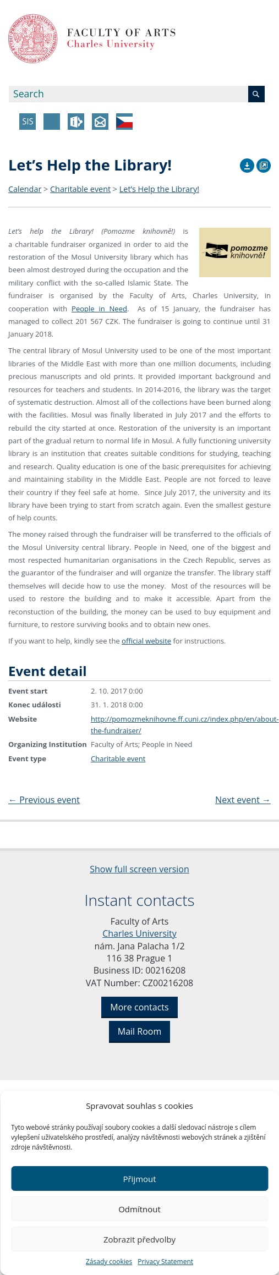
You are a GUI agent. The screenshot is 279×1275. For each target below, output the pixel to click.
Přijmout (139, 1178)
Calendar (24, 189)
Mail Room (139, 1031)
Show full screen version (139, 869)
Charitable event (80, 189)
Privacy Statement (165, 1261)
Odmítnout (139, 1208)
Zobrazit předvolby (139, 1239)
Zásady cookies (109, 1261)
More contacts (139, 1007)
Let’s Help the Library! (159, 189)
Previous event (44, 800)
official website (146, 641)
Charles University (139, 933)
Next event (243, 800)
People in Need (99, 309)
